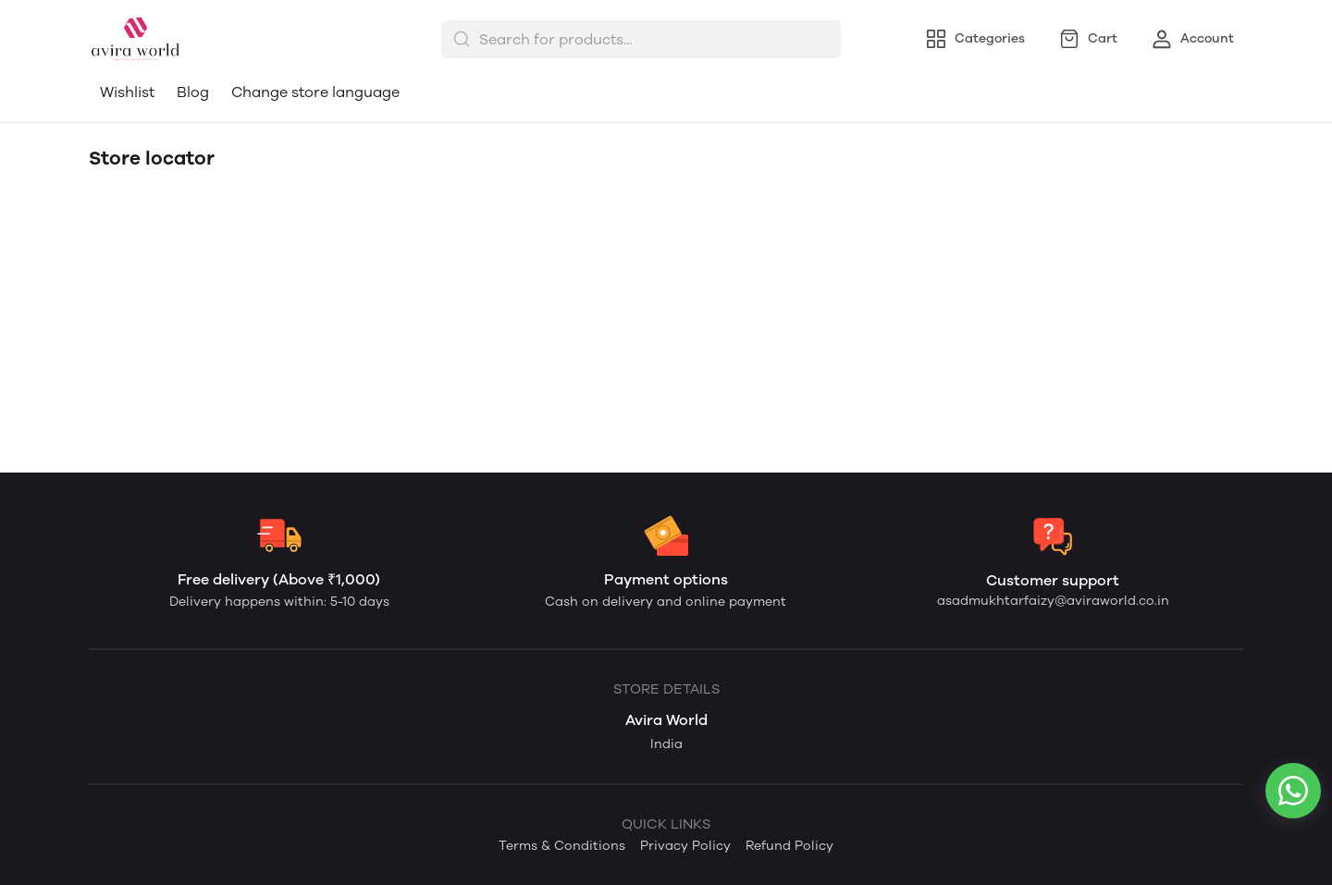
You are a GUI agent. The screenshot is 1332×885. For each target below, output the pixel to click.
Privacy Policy (685, 846)
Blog (193, 92)
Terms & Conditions (562, 846)
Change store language (315, 92)
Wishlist (127, 92)
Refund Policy (789, 846)
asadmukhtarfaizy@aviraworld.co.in (1053, 600)
